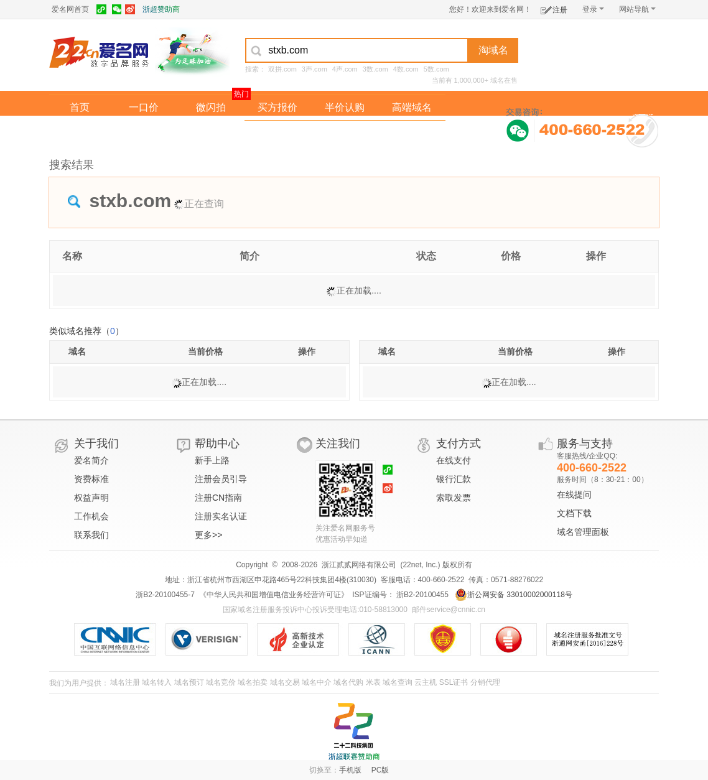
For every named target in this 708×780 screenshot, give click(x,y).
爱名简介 (91, 460)
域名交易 (285, 682)
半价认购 (345, 107)
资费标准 (91, 479)
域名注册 (125, 682)
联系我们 (91, 535)
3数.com (375, 69)
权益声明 (91, 498)
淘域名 (493, 50)
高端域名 (412, 107)
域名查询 (397, 682)
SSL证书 (453, 682)
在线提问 (574, 494)
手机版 (350, 770)
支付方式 (458, 443)
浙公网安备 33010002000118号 (513, 594)
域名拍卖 (345, 133)
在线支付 (453, 460)
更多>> (208, 535)
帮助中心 (217, 443)
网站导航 (637, 9)
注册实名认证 (221, 516)
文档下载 (574, 513)
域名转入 (157, 682)
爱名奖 (412, 133)
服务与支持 (585, 443)
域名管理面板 (583, 532)
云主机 (425, 682)
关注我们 (337, 443)
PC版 (380, 770)
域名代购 (348, 682)
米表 (373, 682)
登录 (593, 9)
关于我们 (96, 443)
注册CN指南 (218, 498)
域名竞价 (221, 682)
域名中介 (317, 682)
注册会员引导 (221, 479)
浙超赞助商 (161, 9)
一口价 (144, 107)
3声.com (314, 69)
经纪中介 (277, 133)
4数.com (406, 69)
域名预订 (189, 682)
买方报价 (277, 107)
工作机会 (91, 516)
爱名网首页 (70, 9)
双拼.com (282, 69)
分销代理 (485, 682)
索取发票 (453, 498)
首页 (80, 107)
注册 (554, 8)
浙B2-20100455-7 (165, 594)
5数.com (436, 69)
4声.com (345, 69)
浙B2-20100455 (421, 594)
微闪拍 (211, 107)
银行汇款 (453, 479)
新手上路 (212, 460)
